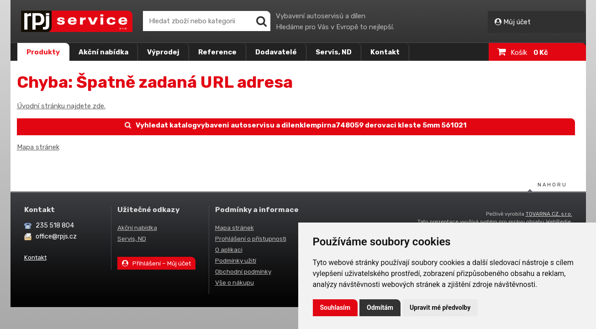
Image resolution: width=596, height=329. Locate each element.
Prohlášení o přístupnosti (250, 238)
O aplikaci (229, 249)
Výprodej (163, 52)
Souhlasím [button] (335, 307)
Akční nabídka (103, 52)
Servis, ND (334, 52)
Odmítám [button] (380, 307)
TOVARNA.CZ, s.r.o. (549, 214)
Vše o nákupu (234, 282)
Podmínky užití (235, 260)
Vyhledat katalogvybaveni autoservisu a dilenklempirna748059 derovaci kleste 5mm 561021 (296, 125)
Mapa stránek (38, 147)
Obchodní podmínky (243, 271)
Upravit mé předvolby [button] (440, 307)
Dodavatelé (276, 52)
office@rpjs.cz (56, 236)
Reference (217, 52)
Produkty (43, 52)
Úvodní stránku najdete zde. (61, 106)
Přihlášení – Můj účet (156, 263)
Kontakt (385, 52)
